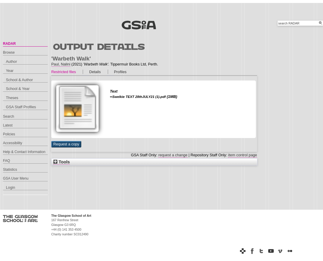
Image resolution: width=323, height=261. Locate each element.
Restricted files (63, 72)
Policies (9, 134)
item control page (242, 155)
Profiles (120, 72)
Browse (9, 52)
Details (95, 72)
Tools (61, 162)
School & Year (17, 88)
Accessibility (12, 143)
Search (8, 116)
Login (10, 187)
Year (10, 70)
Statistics (10, 170)
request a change (173, 155)
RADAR (9, 44)
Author (11, 61)
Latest (8, 125)
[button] (66, 144)
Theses (12, 98)
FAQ (6, 161)
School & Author (19, 80)
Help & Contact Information (24, 152)
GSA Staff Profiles (21, 107)
